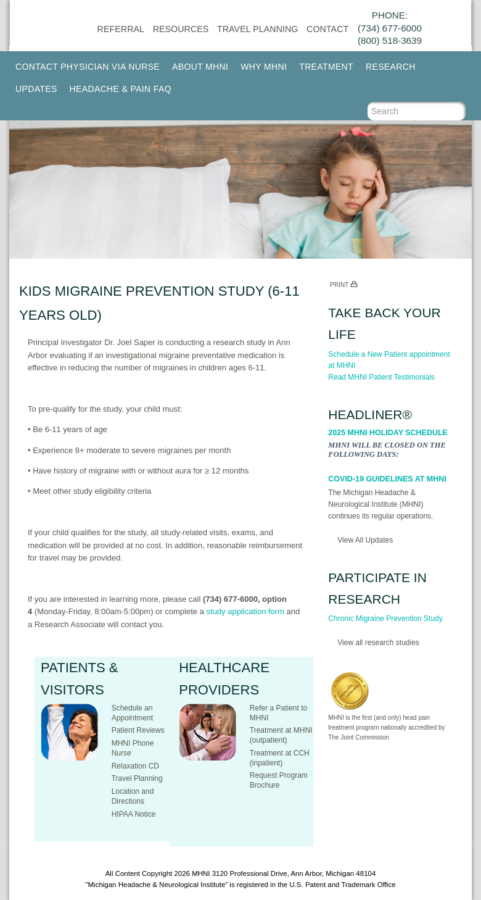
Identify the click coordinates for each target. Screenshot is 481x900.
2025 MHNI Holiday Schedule (388, 432)
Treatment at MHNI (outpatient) (281, 735)
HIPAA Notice (134, 814)
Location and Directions (133, 796)
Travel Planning (257, 29)
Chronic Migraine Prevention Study (385, 618)
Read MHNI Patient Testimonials (381, 377)
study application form (245, 611)
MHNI (201, 873)
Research (391, 67)
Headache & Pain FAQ (120, 89)
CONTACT (327, 29)
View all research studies (378, 642)
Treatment (326, 67)
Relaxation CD (135, 766)
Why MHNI (263, 67)
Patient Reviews (138, 730)
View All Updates (365, 540)
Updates (36, 89)
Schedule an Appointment (132, 713)
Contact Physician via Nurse (87, 67)
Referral (120, 29)
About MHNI (200, 67)
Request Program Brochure (279, 780)
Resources (181, 29)
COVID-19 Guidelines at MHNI (387, 479)
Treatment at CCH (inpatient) (280, 758)
